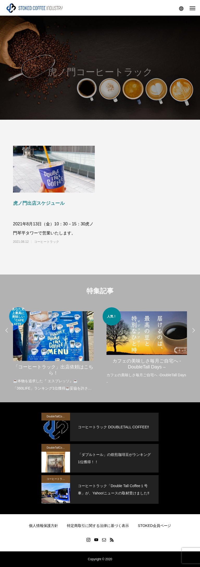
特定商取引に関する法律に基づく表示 (98, 526)
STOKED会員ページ (154, 526)
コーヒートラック (46, 241)
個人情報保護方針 (43, 526)
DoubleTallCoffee (56, 416)
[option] (53, 349)
